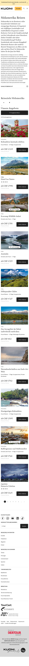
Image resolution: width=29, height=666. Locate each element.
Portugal (3, 555)
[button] (24, 8)
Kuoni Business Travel (7, 598)
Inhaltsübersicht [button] (7, 86)
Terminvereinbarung (6, 592)
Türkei (2, 552)
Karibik (3, 535)
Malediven (4, 538)
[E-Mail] (10, 526)
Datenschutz (13, 621)
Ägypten (3, 541)
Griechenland (4, 558)
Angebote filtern (14, 113)
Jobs (8, 621)
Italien (2, 565)
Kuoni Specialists (5, 595)
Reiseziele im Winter (7, 532)
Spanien (3, 561)
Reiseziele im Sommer (8, 549)
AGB (2, 623)
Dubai (2, 545)
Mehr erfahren (22, 150)
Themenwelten (6, 569)
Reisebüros (4, 589)
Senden (24, 526)
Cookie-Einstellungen (10, 623)
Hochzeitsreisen (5, 581)
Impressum (21, 621)
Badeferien (4, 572)
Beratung (4, 586)
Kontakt (18, 8)
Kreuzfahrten (4, 578)
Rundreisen (4, 575)
